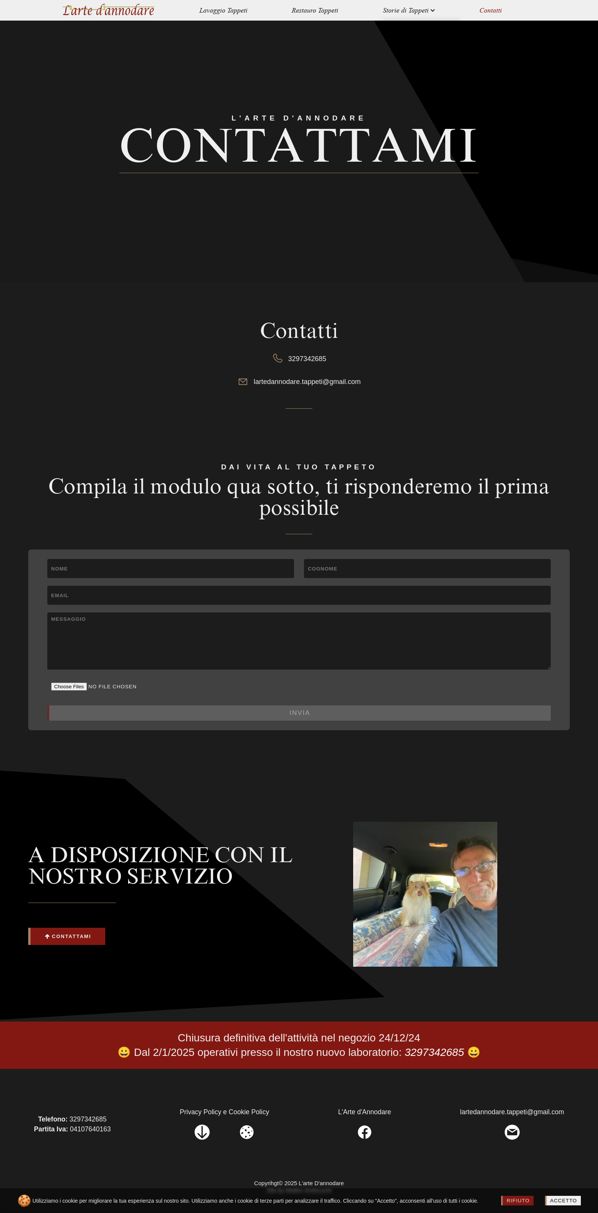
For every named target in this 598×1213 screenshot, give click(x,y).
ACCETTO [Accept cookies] (563, 1200)
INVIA (299, 713)
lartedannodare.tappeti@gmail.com (298, 381)
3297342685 (299, 359)
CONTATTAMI (68, 936)
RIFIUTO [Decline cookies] (517, 1200)
